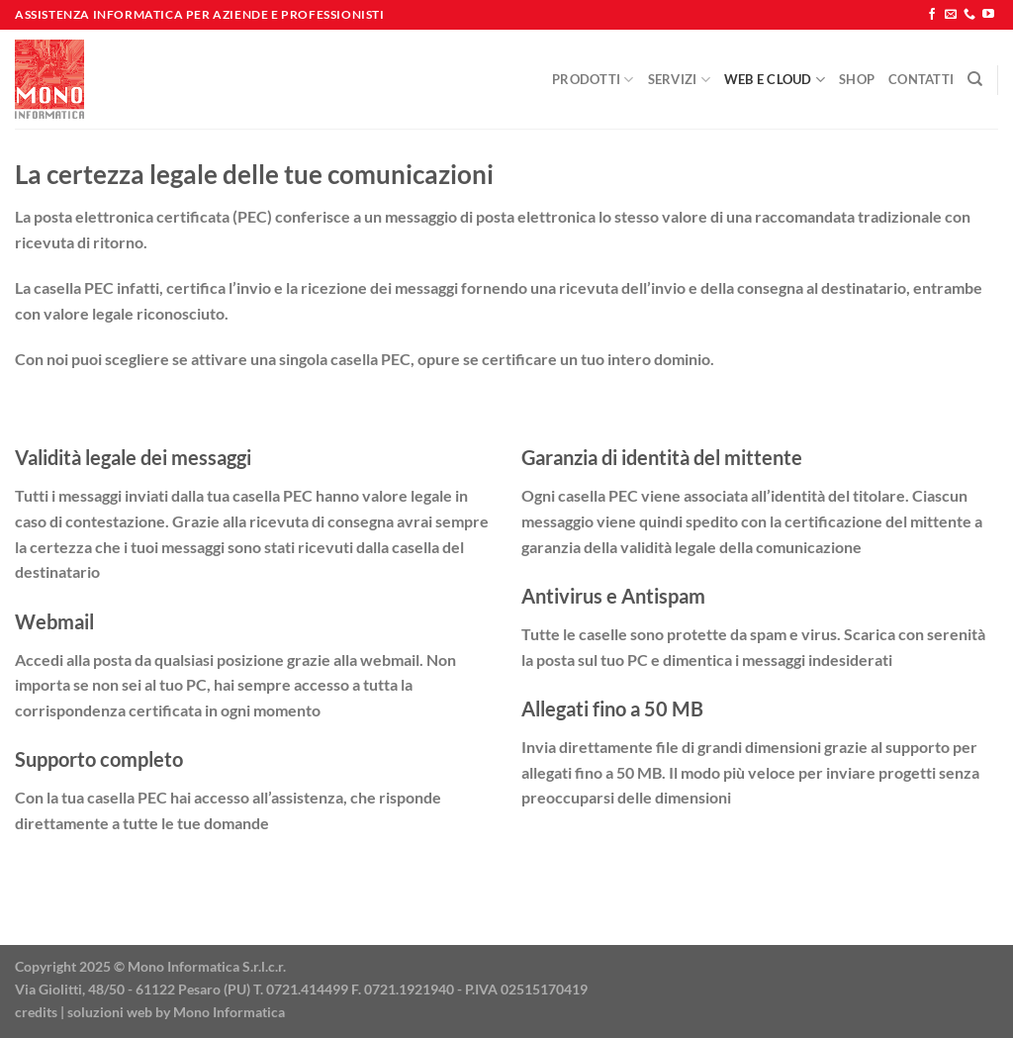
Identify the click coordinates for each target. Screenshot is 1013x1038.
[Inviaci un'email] (951, 15)
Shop (857, 79)
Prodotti (593, 79)
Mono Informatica (229, 1011)
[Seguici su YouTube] (988, 15)
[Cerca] (974, 79)
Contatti (921, 79)
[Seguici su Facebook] (932, 15)
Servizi (679, 79)
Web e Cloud (774, 79)
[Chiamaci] (969, 15)
